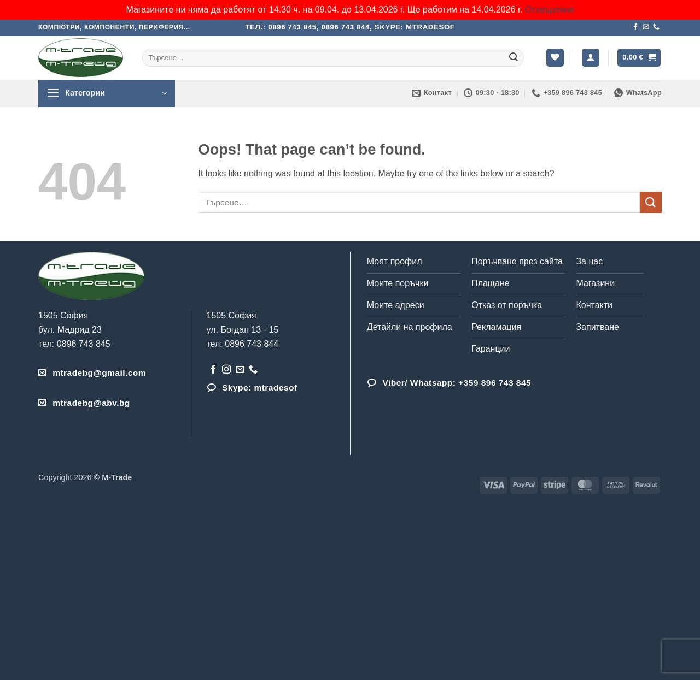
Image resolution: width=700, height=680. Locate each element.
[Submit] (513, 58)
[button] (590, 58)
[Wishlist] (555, 58)
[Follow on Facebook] (635, 27)
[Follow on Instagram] (226, 370)
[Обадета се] (656, 27)
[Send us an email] (646, 27)
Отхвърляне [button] (549, 9)
